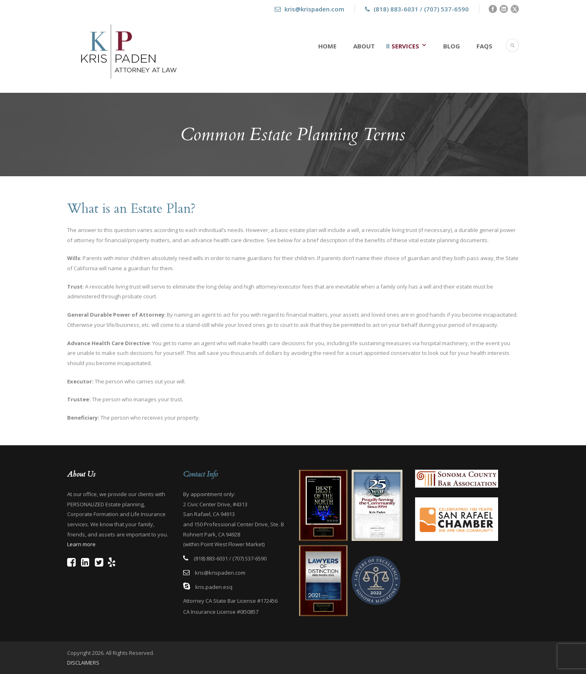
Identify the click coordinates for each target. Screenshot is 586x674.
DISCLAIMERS (83, 662)
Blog (451, 46)
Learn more (81, 544)
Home (327, 46)
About (364, 46)
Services (405, 46)
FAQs (484, 46)
